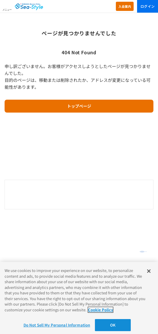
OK (113, 325)
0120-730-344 (79, 195)
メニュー (6, 9)
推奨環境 (11, 260)
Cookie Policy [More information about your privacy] (100, 309)
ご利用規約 (13, 253)
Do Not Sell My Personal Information (57, 325)
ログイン (148, 6)
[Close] (149, 271)
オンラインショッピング (27, 221)
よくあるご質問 (19, 229)
